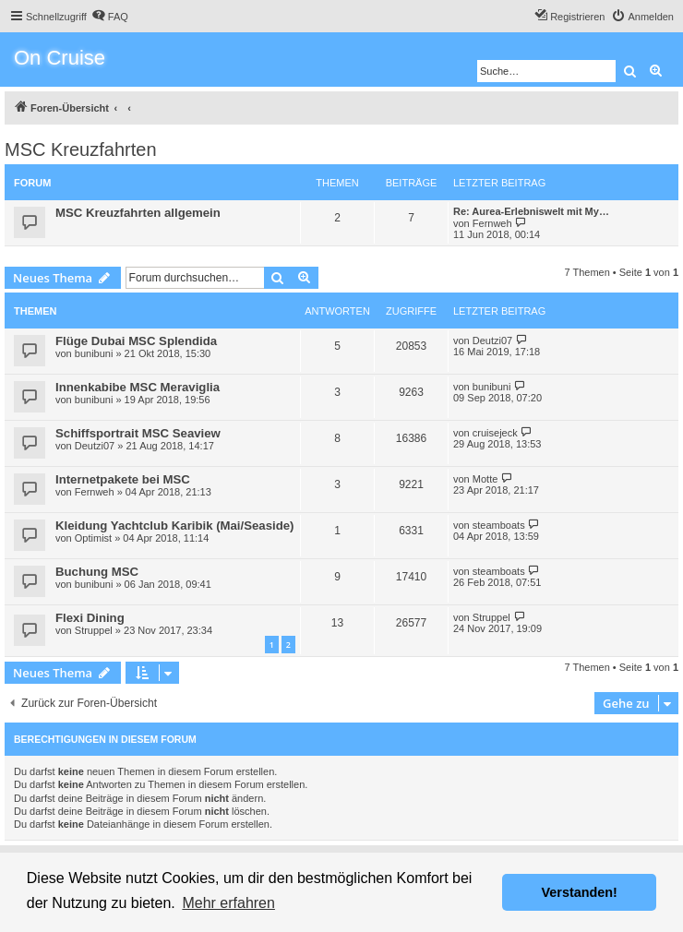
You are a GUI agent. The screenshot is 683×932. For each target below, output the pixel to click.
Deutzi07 (492, 340)
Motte (485, 478)
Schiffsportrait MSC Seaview (138, 433)
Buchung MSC (96, 572)
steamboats (499, 525)
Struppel (94, 630)
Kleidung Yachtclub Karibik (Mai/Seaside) (174, 525)
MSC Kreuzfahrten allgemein (138, 213)
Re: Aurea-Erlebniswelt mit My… (531, 211)
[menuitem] (109, 17)
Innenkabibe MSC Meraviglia (137, 387)
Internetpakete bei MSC (122, 479)
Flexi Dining (90, 618)
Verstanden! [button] (579, 892)
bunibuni (94, 353)
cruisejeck (495, 432)
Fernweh (492, 223)
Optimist (93, 538)
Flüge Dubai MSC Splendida (136, 341)
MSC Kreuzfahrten (81, 149)
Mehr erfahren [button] (228, 903)
